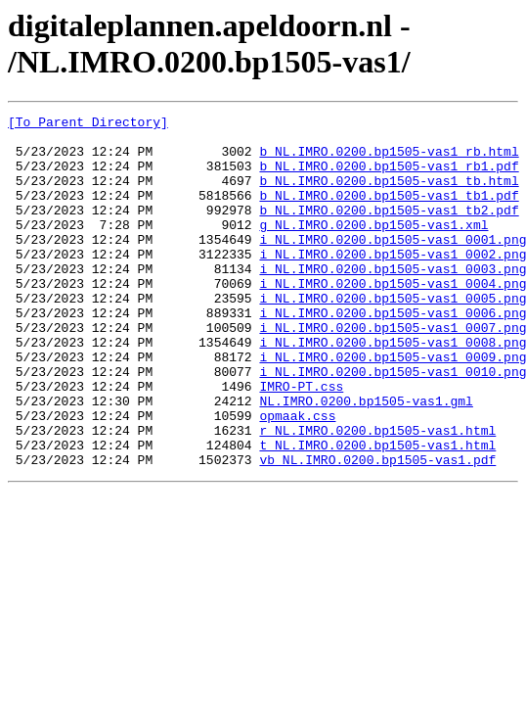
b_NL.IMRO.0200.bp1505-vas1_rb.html (388, 159)
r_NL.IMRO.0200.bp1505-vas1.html (377, 494)
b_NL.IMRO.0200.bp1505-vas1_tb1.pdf (388, 212)
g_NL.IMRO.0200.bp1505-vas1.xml (373, 248)
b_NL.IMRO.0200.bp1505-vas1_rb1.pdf (388, 177)
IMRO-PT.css (301, 441)
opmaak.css (297, 477)
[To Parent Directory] (88, 124)
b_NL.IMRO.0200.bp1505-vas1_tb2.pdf (388, 230)
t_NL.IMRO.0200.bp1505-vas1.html (377, 512)
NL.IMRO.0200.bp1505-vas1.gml (365, 459)
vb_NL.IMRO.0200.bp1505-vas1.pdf (377, 530)
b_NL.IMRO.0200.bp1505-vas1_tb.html (388, 195)
